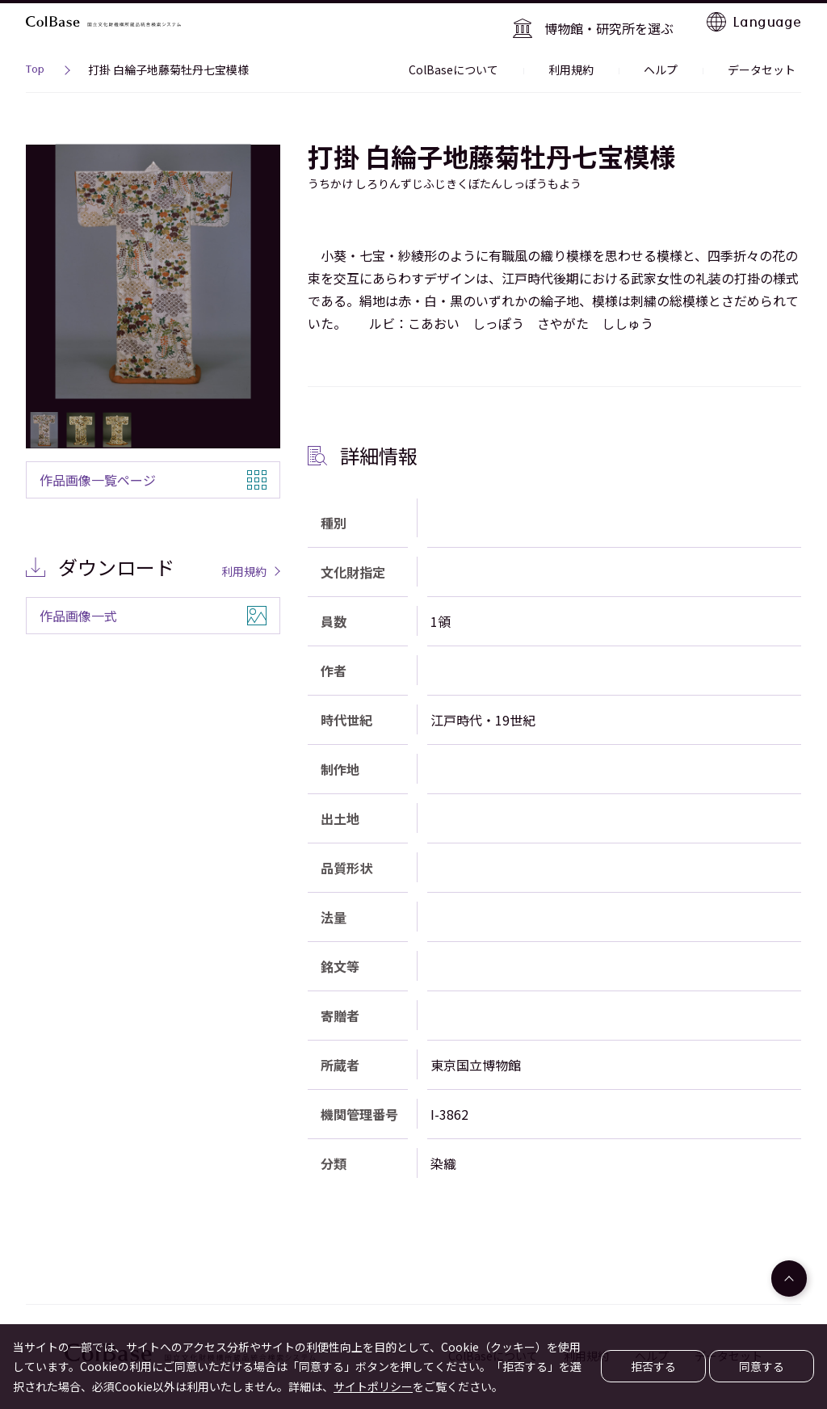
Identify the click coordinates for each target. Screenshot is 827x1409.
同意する (761, 1366)
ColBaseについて (493, 60)
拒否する (653, 1366)
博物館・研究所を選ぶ (616, 21)
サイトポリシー (373, 1386)
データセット (767, 60)
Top (35, 61)
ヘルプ (678, 60)
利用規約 (599, 60)
